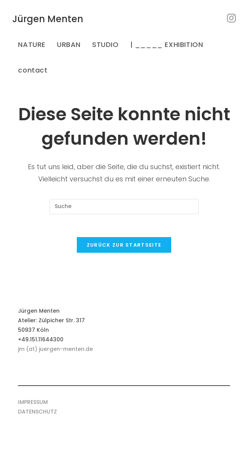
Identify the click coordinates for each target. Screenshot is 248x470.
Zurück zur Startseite (124, 245)
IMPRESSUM (33, 402)
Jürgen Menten (47, 19)
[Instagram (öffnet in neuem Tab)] (231, 18)
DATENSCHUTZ (37, 411)
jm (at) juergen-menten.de (55, 349)
